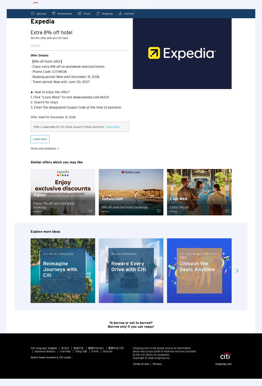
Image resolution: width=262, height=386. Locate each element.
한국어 (65, 355)
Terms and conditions (45, 155)
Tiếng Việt (81, 358)
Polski (95, 358)
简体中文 (79, 355)
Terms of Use (141, 371)
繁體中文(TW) (116, 355)
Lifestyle (126, 13)
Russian (107, 358)
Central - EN (142, 5)
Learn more (40, 146)
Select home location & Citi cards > (51, 364)
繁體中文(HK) (96, 355)
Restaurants (62, 13)
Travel (83, 13)
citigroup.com (223, 371)
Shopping (104, 13)
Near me (207, 4)
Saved (226, 4)
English (52, 355)
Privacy (157, 371)
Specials (38, 13)
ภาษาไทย (65, 358)
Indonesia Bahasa (44, 358)
